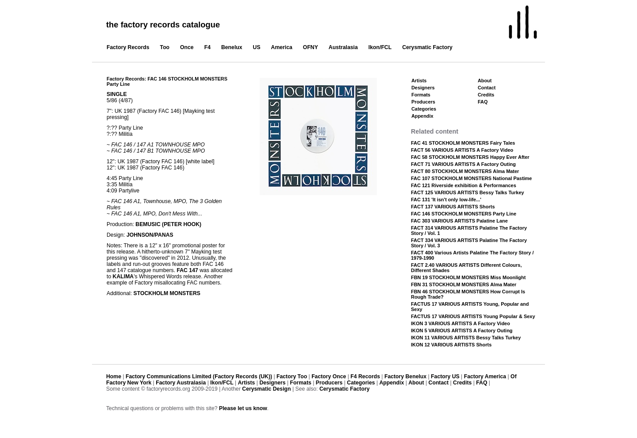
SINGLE (117, 94)
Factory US (445, 376)
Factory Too (291, 376)
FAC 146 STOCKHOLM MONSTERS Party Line (463, 213)
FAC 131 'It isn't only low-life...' (446, 199)
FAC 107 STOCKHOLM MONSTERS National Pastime (471, 178)
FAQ (482, 101)
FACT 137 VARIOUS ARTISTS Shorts (453, 206)
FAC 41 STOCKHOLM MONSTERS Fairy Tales (463, 143)
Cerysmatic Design (266, 389)
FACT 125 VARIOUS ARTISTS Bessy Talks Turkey (467, 192)
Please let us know (243, 408)
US (257, 47)
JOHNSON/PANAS (150, 235)
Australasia (343, 47)
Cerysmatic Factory (427, 47)
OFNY (310, 47)
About (484, 80)
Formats (420, 94)
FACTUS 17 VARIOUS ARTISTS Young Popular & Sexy (473, 316)
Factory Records (128, 47)
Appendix (422, 116)
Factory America (485, 376)
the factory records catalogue (163, 24)
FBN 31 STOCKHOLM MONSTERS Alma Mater (463, 284)
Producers (423, 101)
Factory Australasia (181, 383)
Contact (486, 87)
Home (113, 376)
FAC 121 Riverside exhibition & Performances (463, 185)
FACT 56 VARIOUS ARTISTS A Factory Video (462, 150)
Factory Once (328, 376)
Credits (486, 94)
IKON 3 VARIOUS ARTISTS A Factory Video (460, 323)
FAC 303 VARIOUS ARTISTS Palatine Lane (459, 220)
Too (165, 47)
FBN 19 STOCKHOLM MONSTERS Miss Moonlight (468, 277)
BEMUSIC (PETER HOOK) (168, 224)
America (281, 47)
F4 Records (365, 376)
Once (187, 47)
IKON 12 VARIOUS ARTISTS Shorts (451, 344)
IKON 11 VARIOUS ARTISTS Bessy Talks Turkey (466, 337)
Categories (423, 108)
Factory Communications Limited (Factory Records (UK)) (199, 376)
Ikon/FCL (379, 47)
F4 (207, 47)
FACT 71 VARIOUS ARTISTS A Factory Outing (463, 164)
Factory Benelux (405, 376)
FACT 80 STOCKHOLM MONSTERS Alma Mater (465, 171)
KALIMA (123, 276)
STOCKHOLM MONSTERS (167, 293)
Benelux (231, 47)
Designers (423, 87)
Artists (418, 80)
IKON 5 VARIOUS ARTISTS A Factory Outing (462, 330)
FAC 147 (187, 270)
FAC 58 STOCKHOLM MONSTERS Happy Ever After (470, 157)
